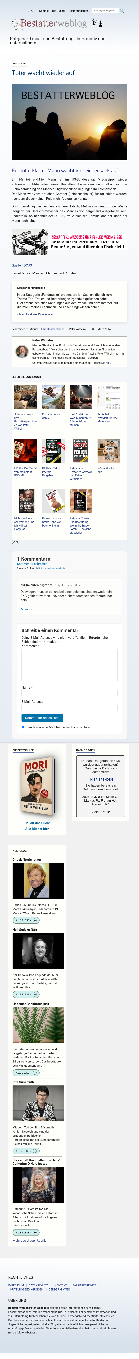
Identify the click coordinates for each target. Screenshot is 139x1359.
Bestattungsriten (79, 11)
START (32, 11)
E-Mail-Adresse (32, 709)
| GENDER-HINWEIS (57, 1296)
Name (27, 694)
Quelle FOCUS (22, 265)
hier (73, 353)
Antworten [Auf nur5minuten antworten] (26, 609)
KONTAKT (60, 1292)
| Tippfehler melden (53, 329)
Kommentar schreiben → (34, 564)
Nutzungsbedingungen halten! (52, 568)
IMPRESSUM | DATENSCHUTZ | (30, 1292)
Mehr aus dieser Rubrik (29, 1247)
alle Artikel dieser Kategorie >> (35, 314)
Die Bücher (58, 11)
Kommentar (31, 646)
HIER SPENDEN (101, 786)
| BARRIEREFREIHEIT (82, 1292)
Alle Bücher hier (37, 836)
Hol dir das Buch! (37, 830)
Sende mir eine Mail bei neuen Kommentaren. (59, 734)
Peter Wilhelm (42, 340)
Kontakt (44, 11)
